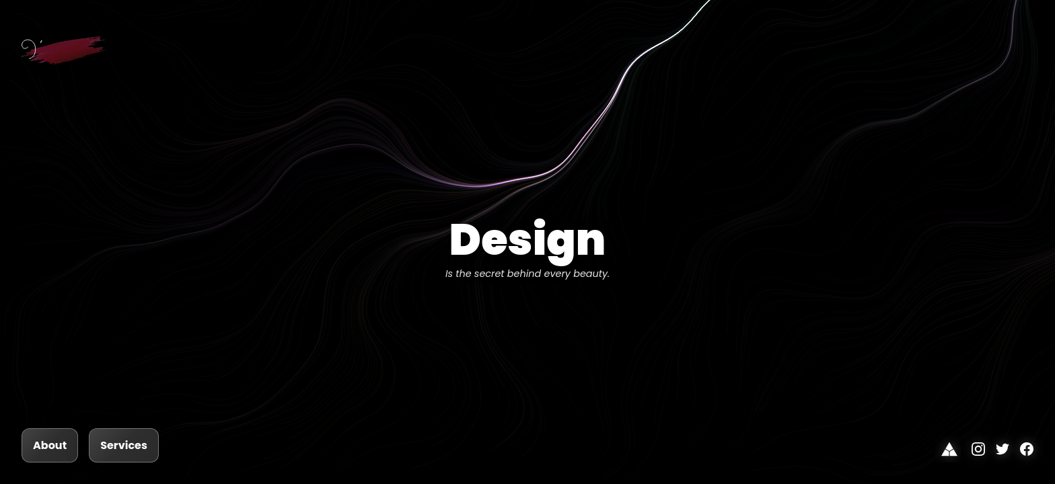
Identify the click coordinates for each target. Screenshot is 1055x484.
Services (123, 445)
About (50, 445)
